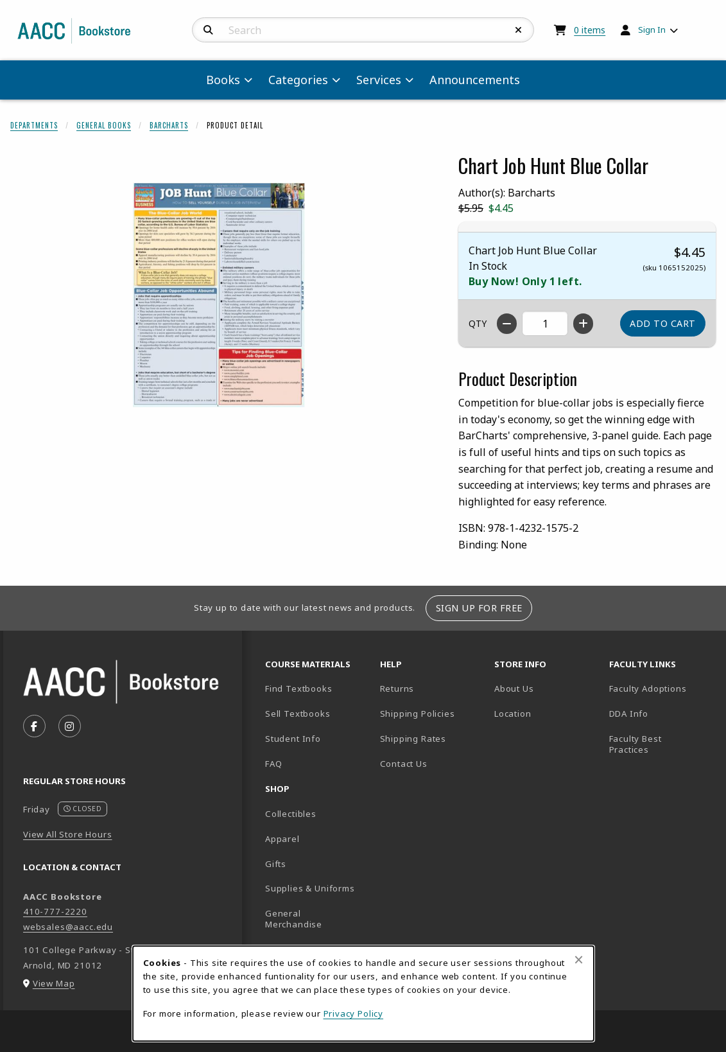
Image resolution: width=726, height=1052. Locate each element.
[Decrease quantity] (507, 323)
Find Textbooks (299, 688)
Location (546, 713)
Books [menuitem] (223, 79)
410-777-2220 (55, 911)
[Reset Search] (519, 30)
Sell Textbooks (298, 713)
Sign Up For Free (479, 608)
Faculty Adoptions (648, 688)
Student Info (293, 738)
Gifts (275, 864)
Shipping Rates (413, 738)
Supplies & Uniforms (310, 888)
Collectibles (290, 814)
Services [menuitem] (378, 79)
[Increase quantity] (583, 323)
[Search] (208, 30)
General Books (103, 125)
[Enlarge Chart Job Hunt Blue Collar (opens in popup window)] (219, 294)
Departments (34, 125)
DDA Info (629, 713)
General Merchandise (293, 918)
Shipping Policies (417, 713)
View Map (54, 983)
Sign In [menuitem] (652, 29)
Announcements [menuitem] (474, 79)
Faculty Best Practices (635, 744)
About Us (514, 688)
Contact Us (404, 763)
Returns (397, 688)
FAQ (273, 763)
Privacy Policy (354, 1013)
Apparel (282, 839)
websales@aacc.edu (68, 927)
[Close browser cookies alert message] (578, 959)
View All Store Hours (67, 834)
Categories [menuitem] (298, 79)
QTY (478, 323)
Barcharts (169, 125)
